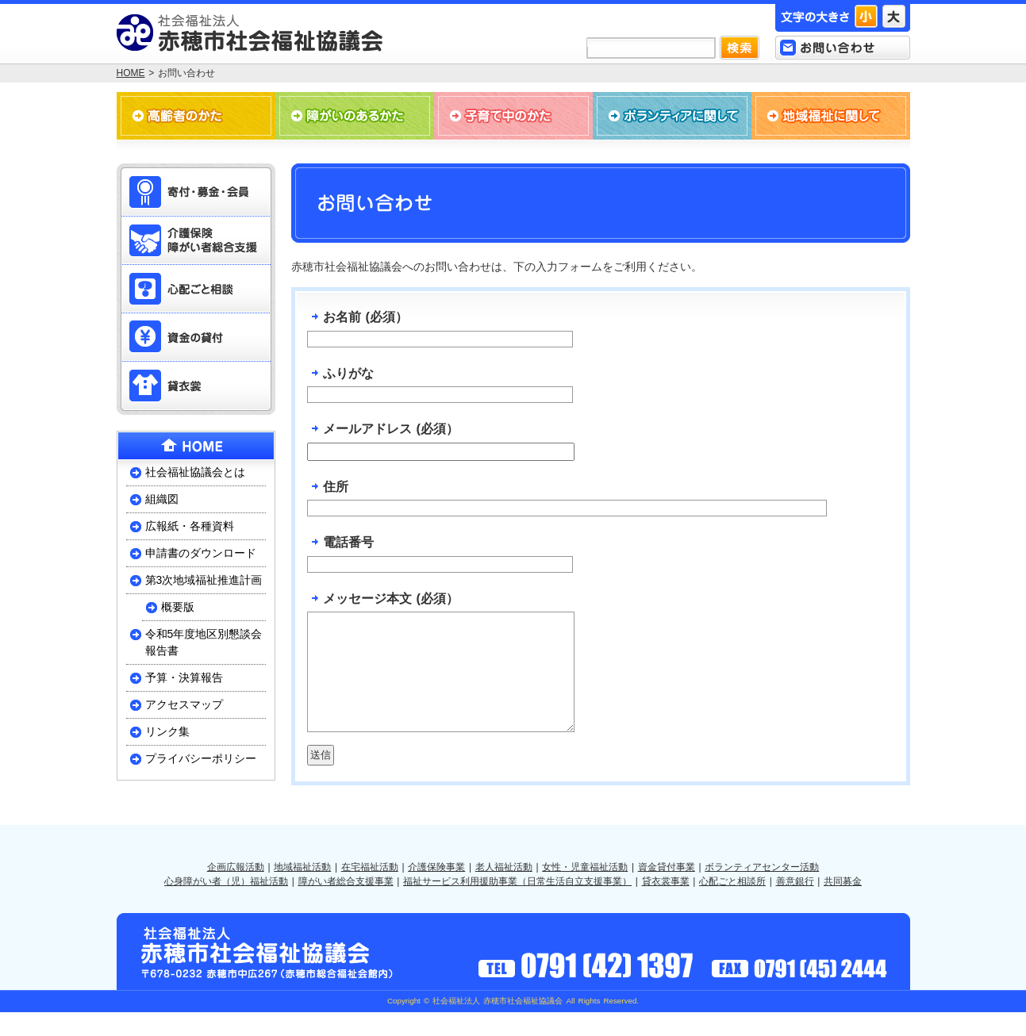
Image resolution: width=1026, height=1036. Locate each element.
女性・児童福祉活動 (585, 890)
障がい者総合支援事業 (346, 905)
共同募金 (843, 905)
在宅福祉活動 (369, 890)
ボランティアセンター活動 (762, 890)
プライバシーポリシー (200, 758)
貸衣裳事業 (666, 905)
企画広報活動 (235, 890)
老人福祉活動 (503, 890)
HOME (131, 73)
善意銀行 (795, 905)
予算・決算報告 (184, 677)
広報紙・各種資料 (189, 526)
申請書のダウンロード (200, 553)
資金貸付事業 (666, 890)
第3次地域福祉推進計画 (204, 580)
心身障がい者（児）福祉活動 (226, 905)
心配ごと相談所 (732, 905)
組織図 (162, 499)
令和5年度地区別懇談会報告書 (204, 642)
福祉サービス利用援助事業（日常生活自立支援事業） (517, 905)
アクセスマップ (184, 704)
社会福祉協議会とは (195, 472)
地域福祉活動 (302, 890)
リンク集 (167, 731)
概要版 (177, 606)
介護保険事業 (436, 890)
